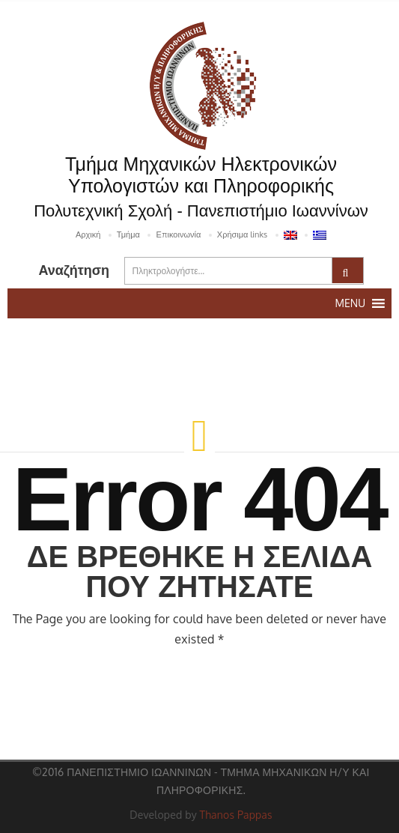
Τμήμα (128, 234)
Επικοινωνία (178, 234)
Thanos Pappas (236, 814)
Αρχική (88, 234)
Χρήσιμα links (242, 234)
